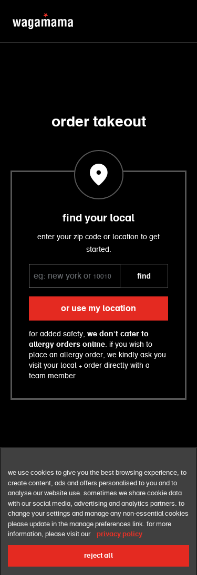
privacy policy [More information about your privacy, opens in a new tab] (119, 541)
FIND (144, 276)
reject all (98, 562)
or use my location (98, 308)
